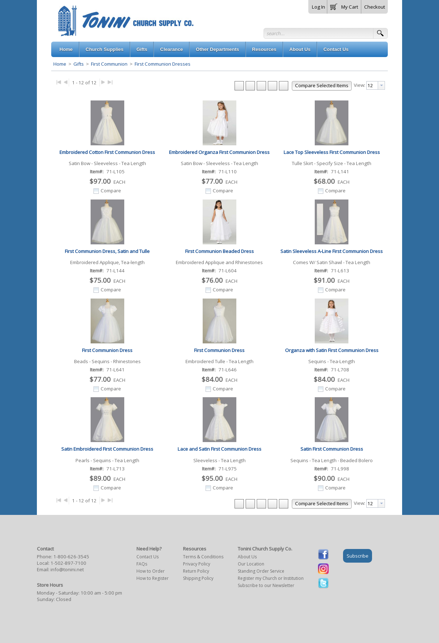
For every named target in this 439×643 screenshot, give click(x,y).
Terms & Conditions (203, 557)
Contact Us (147, 557)
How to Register (152, 578)
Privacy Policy (196, 564)
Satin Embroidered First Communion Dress (107, 449)
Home (59, 64)
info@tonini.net (67, 569)
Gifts (78, 64)
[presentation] (381, 85)
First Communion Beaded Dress (219, 251)
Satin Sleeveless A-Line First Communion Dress (331, 251)
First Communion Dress (107, 350)
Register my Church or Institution (271, 578)
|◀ (58, 81)
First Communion (109, 64)
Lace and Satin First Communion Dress (219, 449)
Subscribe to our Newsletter (266, 585)
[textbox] (372, 85)
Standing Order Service (261, 571)
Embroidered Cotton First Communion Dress (107, 152)
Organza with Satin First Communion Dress (331, 350)
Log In (318, 7)
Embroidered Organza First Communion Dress (219, 152)
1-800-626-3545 (71, 556)
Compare (111, 190)
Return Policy (196, 571)
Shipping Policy (198, 578)
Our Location (251, 564)
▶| (110, 81)
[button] (344, 5)
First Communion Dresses (162, 64)
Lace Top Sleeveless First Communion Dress (332, 152)
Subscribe (357, 556)
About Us (247, 557)
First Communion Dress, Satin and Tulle (107, 251)
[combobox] (375, 85)
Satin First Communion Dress (331, 449)
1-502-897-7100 (68, 563)
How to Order (150, 571)
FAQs (141, 564)
